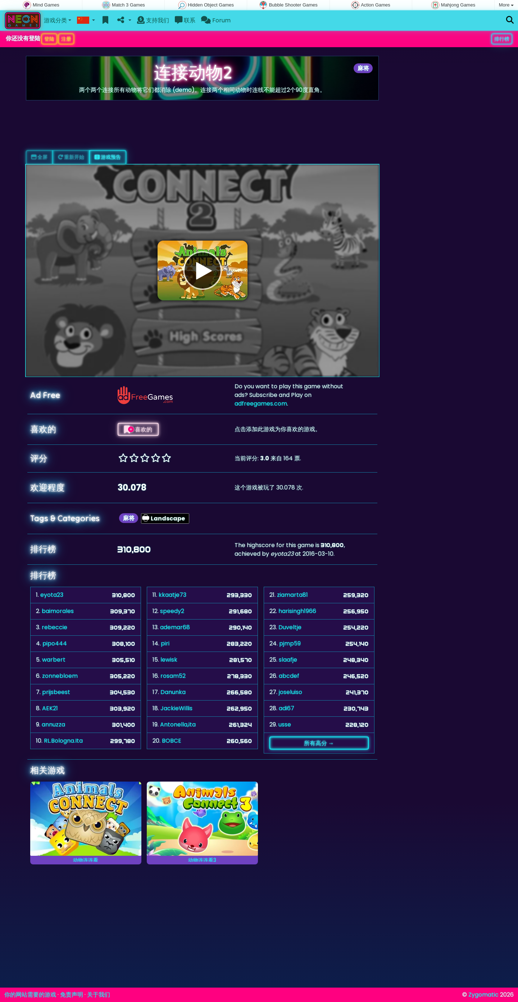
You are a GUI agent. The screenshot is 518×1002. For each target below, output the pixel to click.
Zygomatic (483, 994)
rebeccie (54, 627)
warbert (53, 660)
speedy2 (172, 611)
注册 (66, 39)
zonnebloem (60, 676)
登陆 (49, 39)
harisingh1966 (297, 611)
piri (165, 643)
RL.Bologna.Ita (63, 741)
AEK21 (50, 708)
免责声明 (71, 994)
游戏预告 (108, 157)
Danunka (173, 692)
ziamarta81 (292, 595)
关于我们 (98, 994)
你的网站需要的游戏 (30, 994)
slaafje (288, 660)
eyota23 (51, 595)
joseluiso (290, 692)
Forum (216, 20)
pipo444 (54, 643)
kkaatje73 (172, 595)
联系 (185, 20)
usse (284, 724)
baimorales (58, 611)
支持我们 (153, 20)
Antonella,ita (178, 724)
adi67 (286, 708)
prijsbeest (56, 692)
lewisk (168, 660)
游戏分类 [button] (55, 20)
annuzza (53, 724)
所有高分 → (319, 743)
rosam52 (173, 676)
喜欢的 (138, 429)
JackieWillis (176, 708)
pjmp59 (290, 643)
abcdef (289, 676)
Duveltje (289, 627)
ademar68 (175, 627)
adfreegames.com (261, 403)
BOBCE (171, 741)
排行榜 (501, 39)
